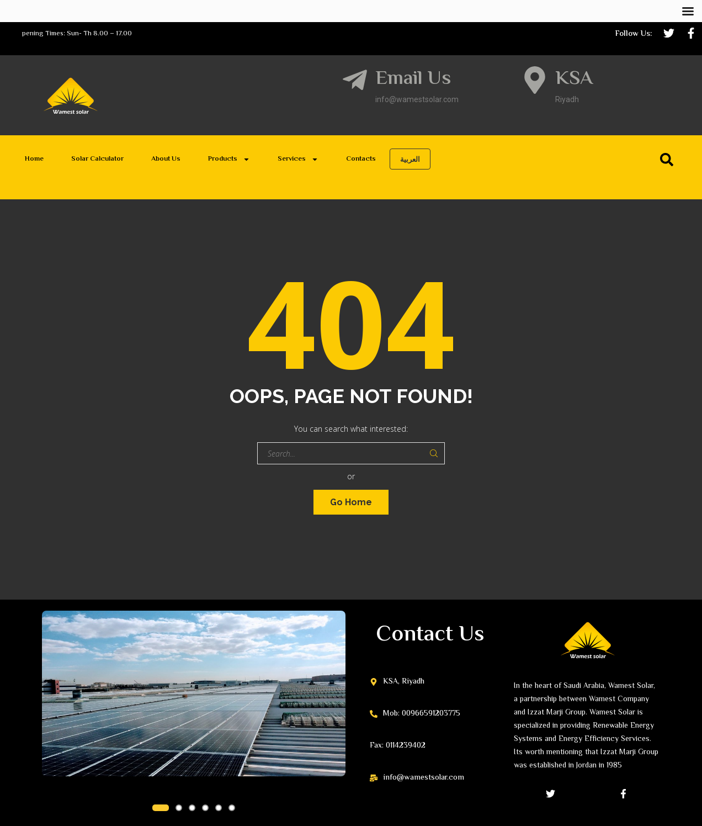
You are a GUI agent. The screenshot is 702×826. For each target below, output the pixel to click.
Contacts (361, 159)
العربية (410, 159)
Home (34, 159)
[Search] (669, 159)
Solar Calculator (97, 159)
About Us (165, 159)
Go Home (351, 502)
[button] (160, 807)
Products (229, 159)
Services (298, 159)
